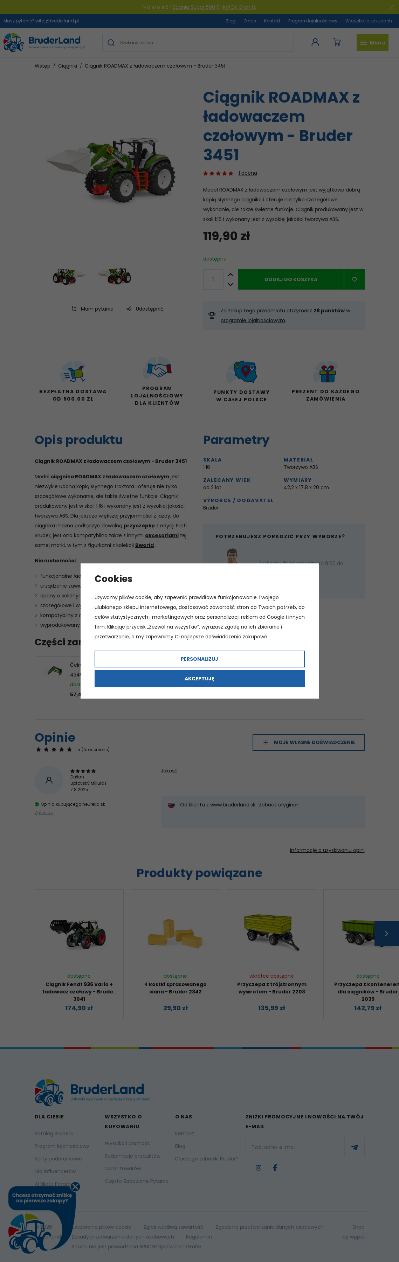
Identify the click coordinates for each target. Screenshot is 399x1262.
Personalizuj (199, 659)
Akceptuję (199, 678)
